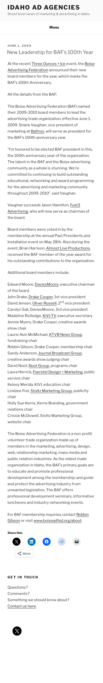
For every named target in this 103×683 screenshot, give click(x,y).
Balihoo (37, 131)
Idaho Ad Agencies (44, 7)
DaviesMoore (47, 284)
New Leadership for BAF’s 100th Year (50, 52)
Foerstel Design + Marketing (58, 372)
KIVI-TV (49, 316)
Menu (51, 27)
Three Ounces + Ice (48, 63)
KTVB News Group (65, 334)
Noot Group (39, 365)
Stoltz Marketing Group (51, 391)
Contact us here (22, 606)
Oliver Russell (44, 303)
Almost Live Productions (68, 248)
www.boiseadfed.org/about (57, 520)
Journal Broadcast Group (60, 353)
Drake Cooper (41, 297)
